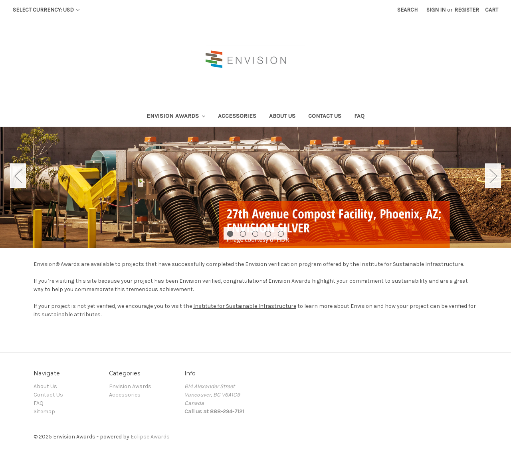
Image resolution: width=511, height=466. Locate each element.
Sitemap (44, 411)
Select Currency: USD (46, 9)
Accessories (237, 115)
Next (493, 175)
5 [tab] (281, 234)
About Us (282, 115)
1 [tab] (230, 234)
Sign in (436, 9)
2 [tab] (243, 234)
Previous (18, 175)
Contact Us (324, 115)
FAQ (359, 115)
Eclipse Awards (150, 436)
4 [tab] (268, 234)
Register (466, 9)
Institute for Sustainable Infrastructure (244, 306)
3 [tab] (255, 234)
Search (407, 9)
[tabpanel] (255, 187)
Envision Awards (176, 115)
